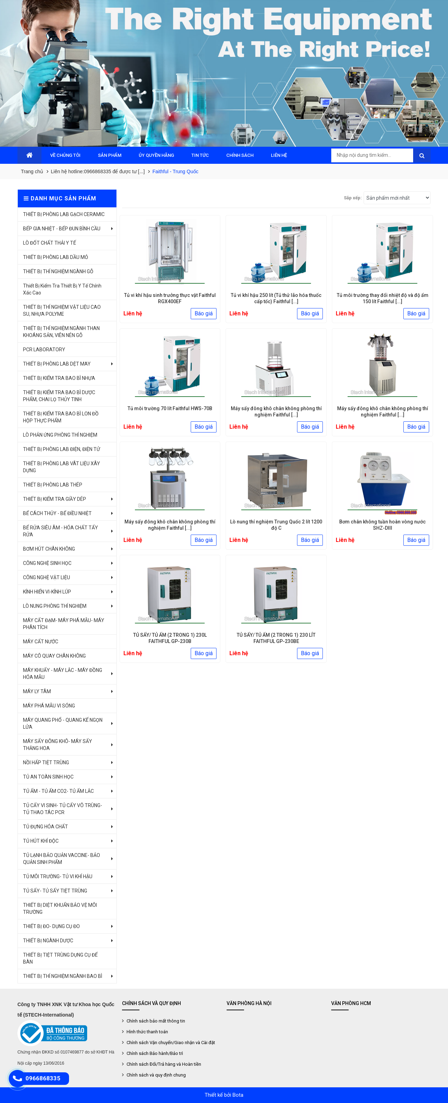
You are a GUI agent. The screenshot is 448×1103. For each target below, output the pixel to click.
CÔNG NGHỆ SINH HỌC (47, 563)
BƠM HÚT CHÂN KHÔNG (49, 549)
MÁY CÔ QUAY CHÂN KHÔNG (54, 656)
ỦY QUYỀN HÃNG (156, 155)
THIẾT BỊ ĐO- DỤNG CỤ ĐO (51, 926)
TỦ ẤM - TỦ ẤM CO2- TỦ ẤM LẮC (58, 791)
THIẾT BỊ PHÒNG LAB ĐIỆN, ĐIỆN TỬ (61, 449)
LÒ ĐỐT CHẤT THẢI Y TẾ (49, 243)
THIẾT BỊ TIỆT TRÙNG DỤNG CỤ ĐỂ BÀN (60, 958)
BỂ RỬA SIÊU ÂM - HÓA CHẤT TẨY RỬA (60, 531)
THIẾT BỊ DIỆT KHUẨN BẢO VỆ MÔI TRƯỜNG (60, 908)
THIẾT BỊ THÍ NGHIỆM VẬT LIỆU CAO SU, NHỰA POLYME (62, 310)
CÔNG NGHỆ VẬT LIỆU (46, 577)
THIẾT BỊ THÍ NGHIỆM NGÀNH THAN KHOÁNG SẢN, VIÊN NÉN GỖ (61, 331)
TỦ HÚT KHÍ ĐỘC (41, 841)
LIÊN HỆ (279, 155)
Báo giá (204, 313)
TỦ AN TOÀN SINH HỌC (48, 777)
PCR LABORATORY (44, 349)
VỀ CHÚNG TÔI (65, 155)
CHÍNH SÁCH (239, 155)
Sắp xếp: (353, 197)
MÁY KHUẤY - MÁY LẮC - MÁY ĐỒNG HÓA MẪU (62, 673)
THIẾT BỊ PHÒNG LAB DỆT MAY (57, 364)
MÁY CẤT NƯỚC (40, 641)
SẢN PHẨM (109, 155)
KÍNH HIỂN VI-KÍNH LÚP (47, 592)
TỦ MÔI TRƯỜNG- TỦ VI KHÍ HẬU (57, 876)
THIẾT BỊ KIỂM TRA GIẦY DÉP (54, 499)
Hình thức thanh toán (147, 1031)
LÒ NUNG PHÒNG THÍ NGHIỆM (54, 606)
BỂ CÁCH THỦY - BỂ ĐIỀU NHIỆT (57, 513)
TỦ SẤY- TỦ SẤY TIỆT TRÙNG (55, 891)
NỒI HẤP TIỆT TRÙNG (46, 762)
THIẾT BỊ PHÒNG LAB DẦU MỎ (55, 257)
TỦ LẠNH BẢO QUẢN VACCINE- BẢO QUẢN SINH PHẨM (61, 858)
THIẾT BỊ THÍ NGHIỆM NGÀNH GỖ (58, 271)
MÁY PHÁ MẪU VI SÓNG (49, 705)
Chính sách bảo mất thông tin (155, 1021)
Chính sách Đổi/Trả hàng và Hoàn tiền (163, 1064)
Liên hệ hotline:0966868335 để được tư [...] (98, 171)
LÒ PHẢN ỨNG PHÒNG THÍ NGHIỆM (60, 435)
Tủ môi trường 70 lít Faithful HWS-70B (170, 408)
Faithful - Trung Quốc (175, 171)
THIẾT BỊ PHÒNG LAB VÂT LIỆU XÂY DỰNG (61, 467)
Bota (238, 1095)
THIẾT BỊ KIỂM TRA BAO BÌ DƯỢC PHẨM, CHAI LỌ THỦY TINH (59, 396)
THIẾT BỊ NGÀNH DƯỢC (48, 940)
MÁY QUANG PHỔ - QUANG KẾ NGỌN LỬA (62, 723)
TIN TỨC (200, 155)
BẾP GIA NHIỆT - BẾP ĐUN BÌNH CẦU (61, 228)
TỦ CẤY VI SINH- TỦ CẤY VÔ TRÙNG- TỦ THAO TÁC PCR (62, 809)
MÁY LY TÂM (37, 691)
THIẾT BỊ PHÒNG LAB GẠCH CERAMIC (64, 214)
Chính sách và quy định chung (156, 1075)
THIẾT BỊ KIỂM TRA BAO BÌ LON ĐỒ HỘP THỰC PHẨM (61, 417)
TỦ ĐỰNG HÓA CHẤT (45, 826)
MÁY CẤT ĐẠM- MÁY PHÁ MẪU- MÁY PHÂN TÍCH (63, 624)
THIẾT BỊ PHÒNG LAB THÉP (52, 485)
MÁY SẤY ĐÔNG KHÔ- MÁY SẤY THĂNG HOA (57, 744)
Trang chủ (32, 171)
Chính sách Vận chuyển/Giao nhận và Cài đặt (170, 1042)
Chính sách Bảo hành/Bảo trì (154, 1053)
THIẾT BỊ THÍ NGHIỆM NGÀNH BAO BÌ (62, 976)
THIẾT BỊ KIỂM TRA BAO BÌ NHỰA (59, 378)
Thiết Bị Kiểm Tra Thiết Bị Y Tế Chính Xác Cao (62, 289)
